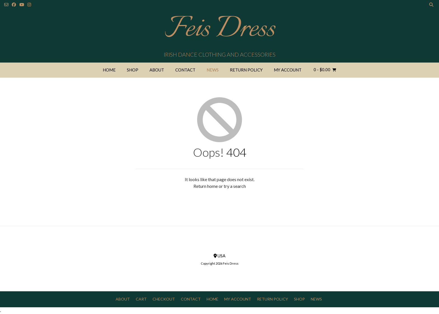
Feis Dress (219, 29)
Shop (132, 69)
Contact (185, 69)
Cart (141, 299)
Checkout (164, 299)
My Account (288, 69)
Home (109, 69)
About (157, 69)
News (213, 69)
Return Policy (246, 69)
